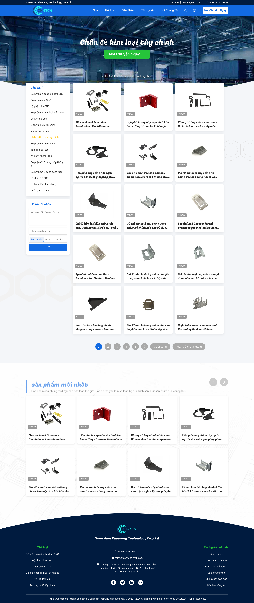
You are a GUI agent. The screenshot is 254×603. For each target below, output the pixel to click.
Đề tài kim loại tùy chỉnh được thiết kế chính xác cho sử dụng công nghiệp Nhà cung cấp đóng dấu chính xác (147, 226)
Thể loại (110, 10)
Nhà (95, 10)
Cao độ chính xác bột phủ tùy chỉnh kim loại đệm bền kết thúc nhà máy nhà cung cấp (148, 175)
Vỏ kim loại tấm (39, 118)
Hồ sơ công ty (216, 554)
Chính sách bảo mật (216, 579)
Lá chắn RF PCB (39, 178)
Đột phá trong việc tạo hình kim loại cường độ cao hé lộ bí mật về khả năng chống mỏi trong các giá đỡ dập (148, 124)
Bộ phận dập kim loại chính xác (47, 112)
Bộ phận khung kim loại (43, 143)
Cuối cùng (160, 346)
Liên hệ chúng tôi (216, 585)
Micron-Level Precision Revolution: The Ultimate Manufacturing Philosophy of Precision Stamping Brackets (95, 124)
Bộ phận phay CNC (41, 100)
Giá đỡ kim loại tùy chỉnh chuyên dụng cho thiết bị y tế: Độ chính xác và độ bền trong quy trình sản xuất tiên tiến (148, 276)
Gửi (48, 247)
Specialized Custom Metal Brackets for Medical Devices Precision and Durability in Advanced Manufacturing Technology (95, 276)
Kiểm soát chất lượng (216, 566)
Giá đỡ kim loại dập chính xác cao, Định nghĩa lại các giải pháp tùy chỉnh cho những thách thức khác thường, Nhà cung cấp (97, 226)
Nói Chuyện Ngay (215, 10)
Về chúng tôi (170, 10)
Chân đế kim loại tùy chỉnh (45, 137)
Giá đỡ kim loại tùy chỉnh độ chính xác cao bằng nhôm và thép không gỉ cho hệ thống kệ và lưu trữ (198, 175)
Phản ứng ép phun (40, 190)
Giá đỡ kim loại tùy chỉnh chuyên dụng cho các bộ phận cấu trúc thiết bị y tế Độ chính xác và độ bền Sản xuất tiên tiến (199, 276)
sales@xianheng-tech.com (187, 2)
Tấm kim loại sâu (40, 149)
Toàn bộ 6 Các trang (189, 346)
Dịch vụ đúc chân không (43, 184)
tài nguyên (148, 10)
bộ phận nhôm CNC (41, 156)
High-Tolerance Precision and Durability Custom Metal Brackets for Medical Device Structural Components (197, 327)
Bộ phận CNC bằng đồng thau (46, 172)
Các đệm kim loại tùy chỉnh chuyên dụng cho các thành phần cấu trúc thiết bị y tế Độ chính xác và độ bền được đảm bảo (95, 327)
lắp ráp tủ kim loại (40, 131)
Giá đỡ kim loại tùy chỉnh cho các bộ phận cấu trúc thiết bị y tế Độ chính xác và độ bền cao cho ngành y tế (148, 327)
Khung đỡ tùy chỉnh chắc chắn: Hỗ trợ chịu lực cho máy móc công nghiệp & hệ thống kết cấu (198, 124)
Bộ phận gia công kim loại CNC (47, 94)
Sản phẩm (128, 10)
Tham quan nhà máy (216, 560)
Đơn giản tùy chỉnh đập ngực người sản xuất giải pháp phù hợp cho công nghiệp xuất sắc (95, 175)
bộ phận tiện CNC (40, 106)
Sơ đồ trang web (216, 572)
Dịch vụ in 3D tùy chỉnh (43, 125)
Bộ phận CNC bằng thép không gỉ (47, 164)
